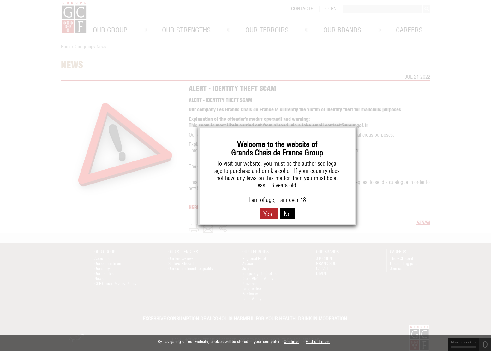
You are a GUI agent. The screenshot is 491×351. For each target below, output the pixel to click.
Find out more (318, 341)
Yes (268, 214)
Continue (291, 341)
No (287, 214)
